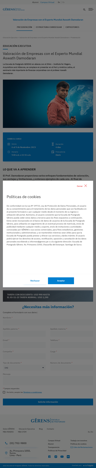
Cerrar (82, 185)
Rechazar (35, 280)
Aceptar (61, 280)
